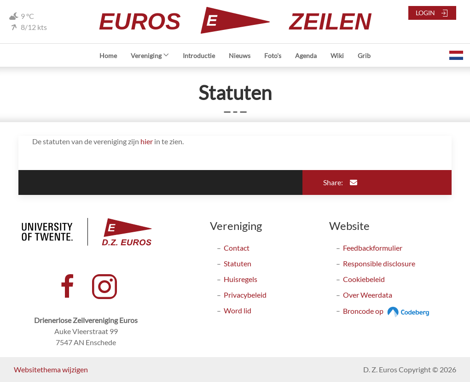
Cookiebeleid (364, 279)
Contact (237, 247)
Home (108, 55)
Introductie (199, 55)
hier (146, 141)
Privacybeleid (245, 294)
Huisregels (240, 279)
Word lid (237, 310)
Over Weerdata (367, 294)
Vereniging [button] (150, 55)
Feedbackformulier (372, 247)
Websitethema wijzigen (51, 369)
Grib (364, 55)
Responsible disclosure (379, 263)
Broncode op (387, 310)
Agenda (306, 55)
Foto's (272, 55)
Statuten (237, 263)
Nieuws (239, 55)
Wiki (337, 55)
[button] (456, 55)
